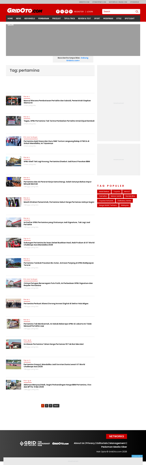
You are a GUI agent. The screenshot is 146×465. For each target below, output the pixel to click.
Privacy (90, 443)
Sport (27, 239)
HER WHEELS (29, 19)
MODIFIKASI (108, 19)
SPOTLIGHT (129, 19)
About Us (79, 443)
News (27, 97)
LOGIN (90, 11)
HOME (10, 19)
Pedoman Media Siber (114, 446)
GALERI (11, 25)
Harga (28, 340)
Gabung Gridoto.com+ (77, 59)
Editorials (102, 443)
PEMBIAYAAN (43, 19)
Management (118, 443)
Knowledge (31, 137)
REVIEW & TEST (84, 19)
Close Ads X (137, 456)
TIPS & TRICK (69, 19)
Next (56, 405)
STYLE (118, 19)
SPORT (97, 19)
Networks (116, 436)
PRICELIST (56, 19)
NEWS (18, 19)
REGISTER (79, 11)
